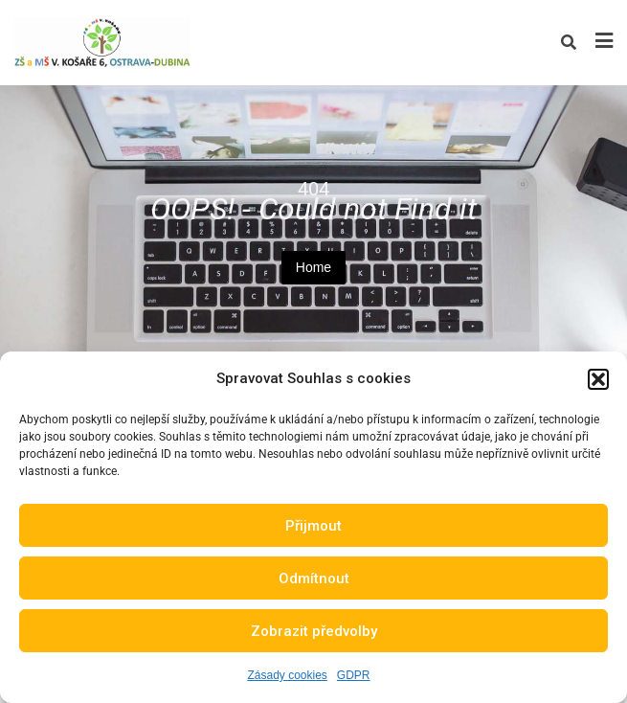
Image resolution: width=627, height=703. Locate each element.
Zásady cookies (286, 675)
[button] (598, 379)
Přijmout (313, 525)
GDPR (353, 675)
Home (313, 267)
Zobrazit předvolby (314, 631)
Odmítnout (314, 578)
